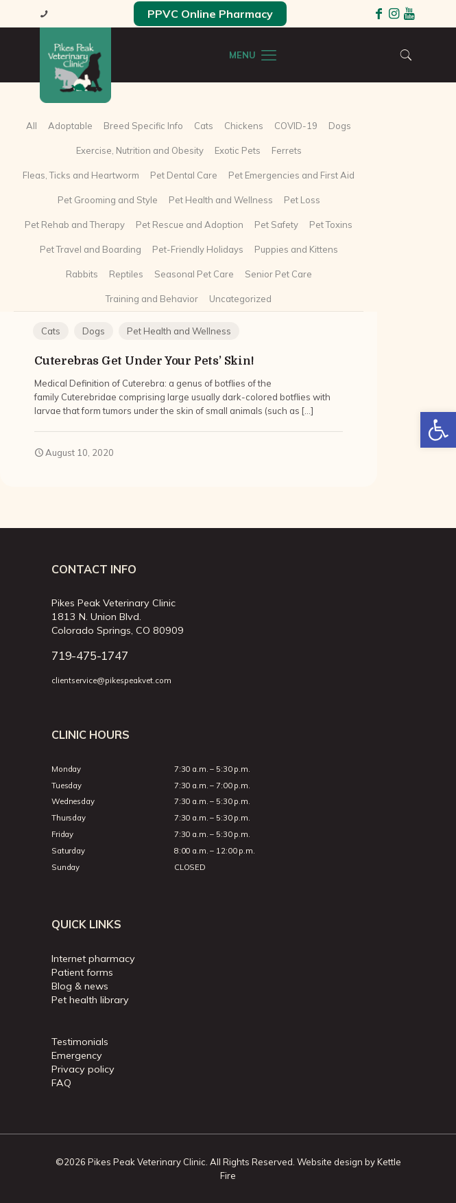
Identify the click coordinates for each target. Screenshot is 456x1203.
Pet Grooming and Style (108, 199)
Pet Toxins (330, 224)
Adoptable (70, 125)
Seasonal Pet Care (194, 273)
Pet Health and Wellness (221, 199)
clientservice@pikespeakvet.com (111, 680)
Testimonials (79, 1041)
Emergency (76, 1055)
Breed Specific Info (143, 125)
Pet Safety (276, 224)
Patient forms (82, 972)
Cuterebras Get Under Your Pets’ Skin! (143, 360)
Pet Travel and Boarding (90, 249)
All (31, 125)
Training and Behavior (152, 298)
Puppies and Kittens (296, 249)
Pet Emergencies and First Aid (291, 175)
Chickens (243, 125)
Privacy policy (83, 1069)
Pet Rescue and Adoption (189, 224)
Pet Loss (302, 199)
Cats (203, 125)
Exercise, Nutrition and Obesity (140, 150)
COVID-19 (295, 125)
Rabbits (82, 273)
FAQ (61, 1083)
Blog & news (79, 986)
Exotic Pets (238, 150)
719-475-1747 (89, 655)
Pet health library (90, 1000)
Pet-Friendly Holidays (197, 249)
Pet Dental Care (183, 175)
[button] (438, 430)
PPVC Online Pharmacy (210, 14)
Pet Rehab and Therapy (75, 224)
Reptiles (126, 273)
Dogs (339, 125)
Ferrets (287, 150)
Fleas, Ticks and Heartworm (81, 175)
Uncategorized (240, 298)
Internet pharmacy (93, 958)
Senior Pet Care (278, 273)
